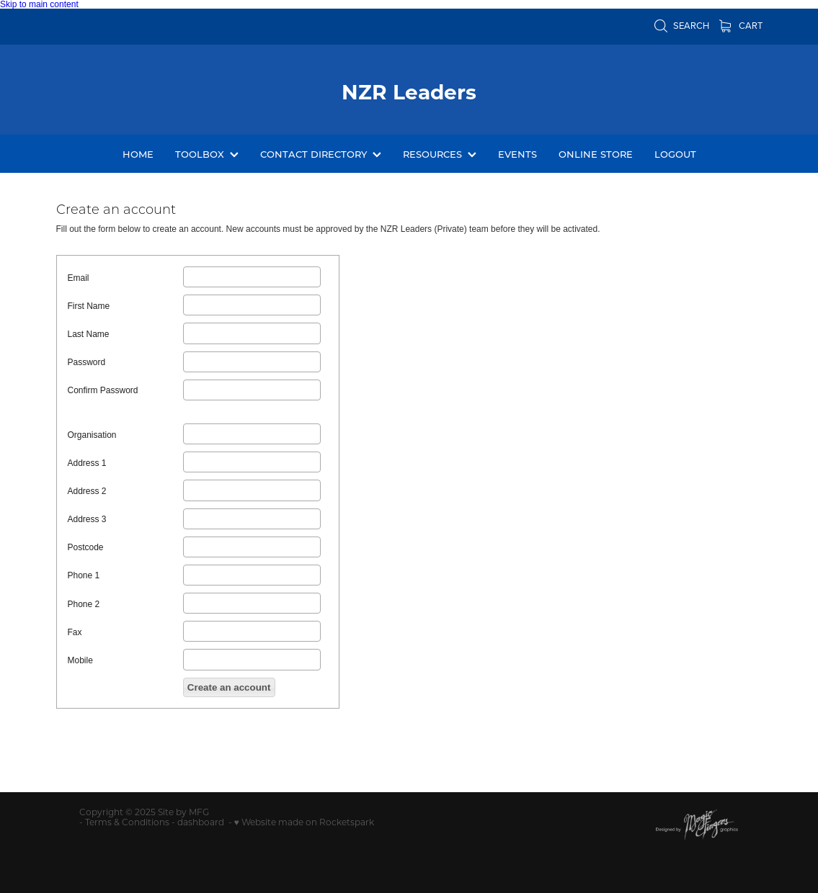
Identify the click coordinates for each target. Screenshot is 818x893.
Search (681, 25)
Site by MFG (183, 811)
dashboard (200, 821)
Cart (741, 25)
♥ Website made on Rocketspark (304, 821)
